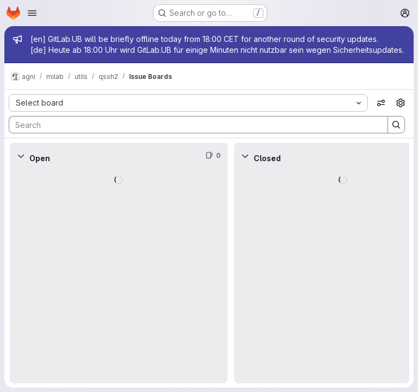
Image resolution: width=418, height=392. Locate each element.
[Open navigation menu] (32, 13)
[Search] (193, 124)
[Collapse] (20, 155)
